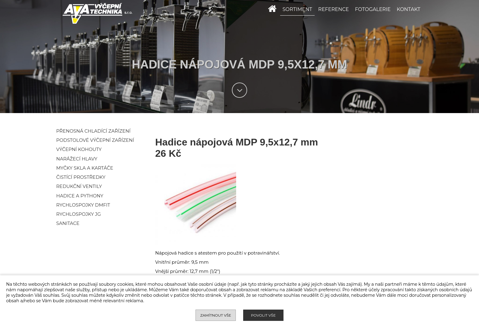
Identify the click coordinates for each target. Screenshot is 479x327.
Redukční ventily (79, 186)
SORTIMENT (297, 9)
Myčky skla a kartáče (84, 168)
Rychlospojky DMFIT (83, 205)
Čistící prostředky (80, 177)
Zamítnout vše (215, 315)
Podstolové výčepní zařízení (95, 140)
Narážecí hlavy (76, 159)
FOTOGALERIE (373, 9)
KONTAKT (408, 9)
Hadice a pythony (79, 196)
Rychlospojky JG (78, 214)
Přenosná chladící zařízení (93, 131)
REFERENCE (333, 9)
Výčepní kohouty (79, 149)
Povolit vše (263, 315)
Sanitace (67, 223)
